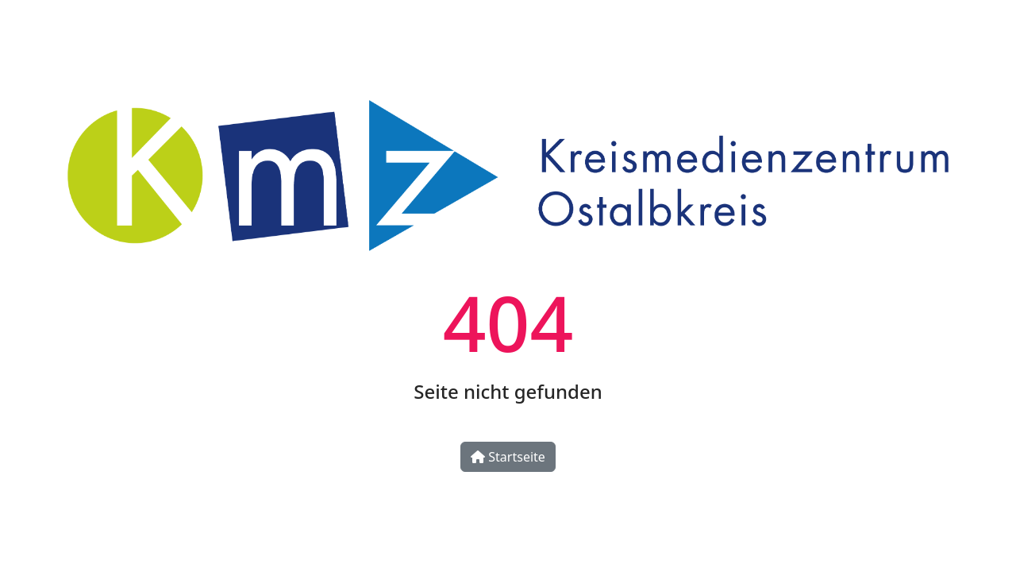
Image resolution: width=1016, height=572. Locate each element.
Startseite (508, 457)
